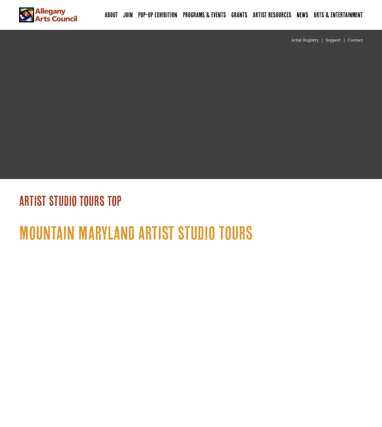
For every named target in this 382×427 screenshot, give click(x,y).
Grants (239, 15)
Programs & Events (204, 15)
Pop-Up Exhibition (157, 15)
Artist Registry (305, 40)
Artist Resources (272, 15)
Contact (355, 40)
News (302, 15)
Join (128, 15)
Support (333, 40)
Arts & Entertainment (338, 15)
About (111, 15)
